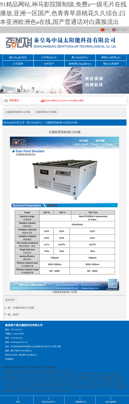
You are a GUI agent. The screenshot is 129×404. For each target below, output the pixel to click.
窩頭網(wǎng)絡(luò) (28, 355)
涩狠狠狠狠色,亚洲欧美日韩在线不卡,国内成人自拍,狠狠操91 (37, 391)
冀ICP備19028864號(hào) (21, 350)
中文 (105, 29)
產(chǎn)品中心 (80, 57)
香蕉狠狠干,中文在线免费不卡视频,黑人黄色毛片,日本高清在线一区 (65, 381)
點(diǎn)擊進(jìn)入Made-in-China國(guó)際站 (62, 100)
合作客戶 (49, 63)
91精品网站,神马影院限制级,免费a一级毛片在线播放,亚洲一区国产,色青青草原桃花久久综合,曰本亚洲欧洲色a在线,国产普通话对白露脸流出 (63, 13)
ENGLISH (119, 29)
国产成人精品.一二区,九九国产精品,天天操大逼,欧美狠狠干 (33, 374)
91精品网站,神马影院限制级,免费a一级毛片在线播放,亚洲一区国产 (37, 371)
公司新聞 (18, 63)
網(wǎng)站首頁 (18, 57)
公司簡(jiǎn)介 (49, 57)
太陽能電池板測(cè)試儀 (17, 112)
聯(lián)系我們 (111, 63)
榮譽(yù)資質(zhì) (110, 57)
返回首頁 (10, 300)
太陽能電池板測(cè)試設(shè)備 (61, 122)
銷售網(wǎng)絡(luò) (80, 63)
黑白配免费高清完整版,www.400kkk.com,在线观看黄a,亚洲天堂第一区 (80, 384)
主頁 (21, 122)
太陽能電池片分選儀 (46, 112)
